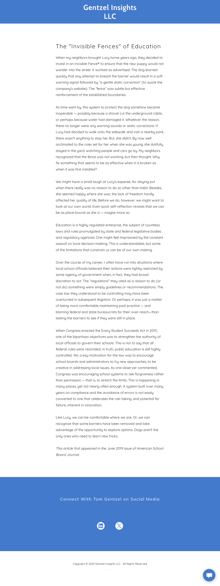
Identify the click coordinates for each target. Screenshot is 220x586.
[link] (110, 18)
